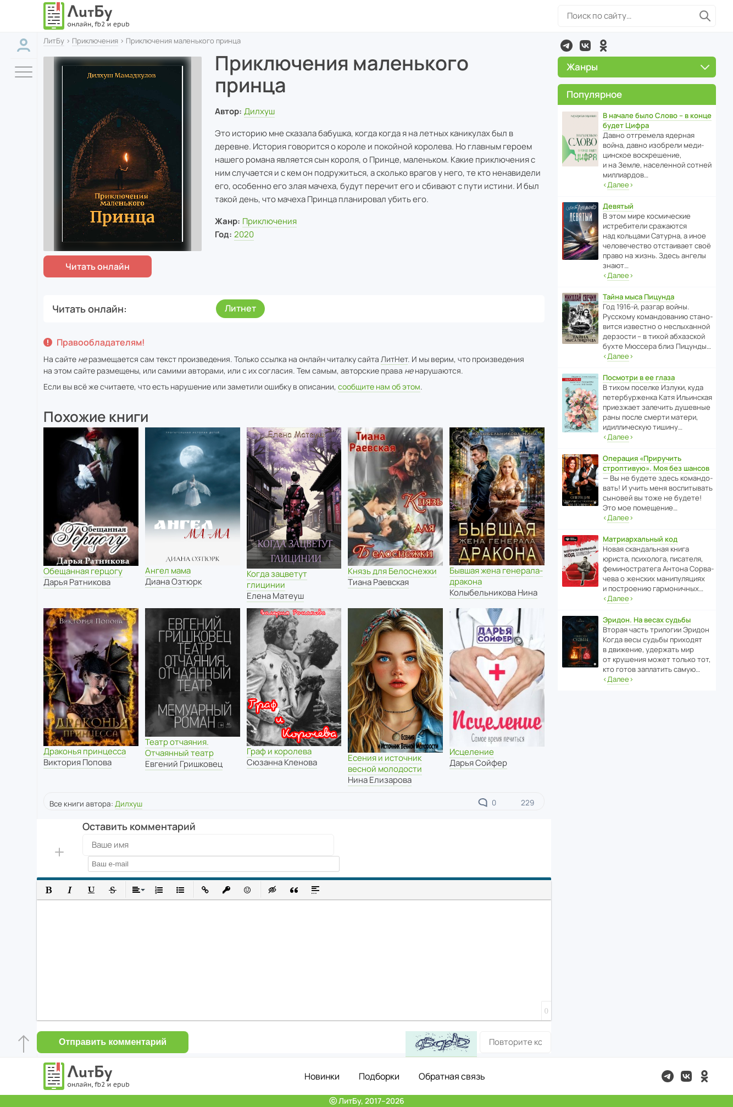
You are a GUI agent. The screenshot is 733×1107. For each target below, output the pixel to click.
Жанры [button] (638, 66)
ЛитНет (394, 359)
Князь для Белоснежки (392, 571)
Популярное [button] (594, 94)
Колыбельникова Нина (493, 592)
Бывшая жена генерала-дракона (496, 576)
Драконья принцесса (84, 751)
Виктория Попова (77, 762)
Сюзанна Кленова (282, 762)
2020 (244, 234)
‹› (618, 185)
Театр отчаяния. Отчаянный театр (179, 747)
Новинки (322, 1076)
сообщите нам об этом (379, 386)
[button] (48, 889)
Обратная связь (452, 1076)
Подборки (379, 1076)
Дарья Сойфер (478, 763)
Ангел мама (168, 570)
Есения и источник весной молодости (385, 763)
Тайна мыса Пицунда (638, 297)
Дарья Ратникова (76, 582)
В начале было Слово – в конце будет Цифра (657, 120)
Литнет (240, 308)
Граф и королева (279, 751)
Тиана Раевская (378, 582)
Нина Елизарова (380, 780)
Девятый (618, 206)
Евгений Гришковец (184, 764)
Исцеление (471, 752)
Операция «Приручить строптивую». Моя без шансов (656, 463)
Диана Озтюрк (173, 581)
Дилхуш (259, 111)
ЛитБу (53, 41)
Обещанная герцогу (83, 571)
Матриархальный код (640, 539)
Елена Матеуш (275, 596)
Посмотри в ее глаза (639, 377)
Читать (97, 266)
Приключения (95, 41)
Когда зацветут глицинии (277, 579)
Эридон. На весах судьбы (647, 620)
